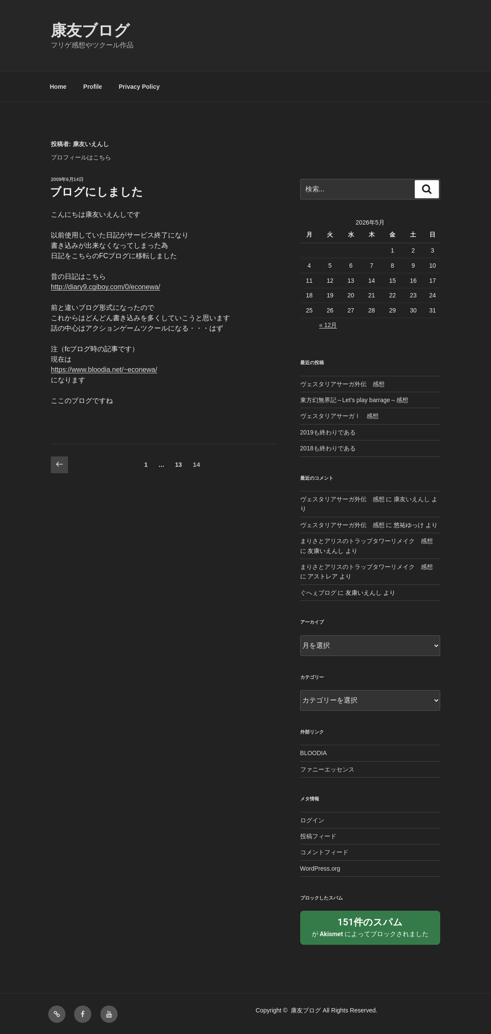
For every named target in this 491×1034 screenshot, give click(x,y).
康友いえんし (412, 499)
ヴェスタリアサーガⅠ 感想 (339, 415)
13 (178, 466)
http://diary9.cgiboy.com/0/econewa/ (105, 287)
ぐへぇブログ (318, 592)
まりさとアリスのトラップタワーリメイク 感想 (366, 540)
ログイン (312, 820)
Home (58, 86)
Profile (92, 86)
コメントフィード (324, 852)
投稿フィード (318, 836)
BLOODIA (313, 753)
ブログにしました (96, 191)
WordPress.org (320, 868)
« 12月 (328, 325)
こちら (102, 157)
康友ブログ (90, 30)
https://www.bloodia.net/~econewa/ (104, 369)
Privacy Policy (139, 86)
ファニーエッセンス (327, 769)
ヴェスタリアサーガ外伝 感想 (342, 384)
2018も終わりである (328, 448)
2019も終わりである (328, 432)
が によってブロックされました (370, 926)
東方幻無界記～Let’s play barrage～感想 (354, 400)
